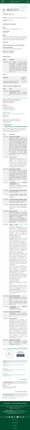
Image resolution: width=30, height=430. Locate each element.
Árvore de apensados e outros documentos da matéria (15, 98)
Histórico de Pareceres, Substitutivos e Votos (13, 113)
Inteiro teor (11, 71)
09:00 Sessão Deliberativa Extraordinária (18, 225)
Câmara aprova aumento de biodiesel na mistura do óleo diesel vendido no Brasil (14, 370)
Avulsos (4, 104)
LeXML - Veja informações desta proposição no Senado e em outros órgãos (13, 397)
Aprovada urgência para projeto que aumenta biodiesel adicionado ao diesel (14, 375)
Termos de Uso (15, 422)
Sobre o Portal (15, 419)
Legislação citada (6, 112)
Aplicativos (15, 425)
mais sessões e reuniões (21, 391)
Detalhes (10, 388)
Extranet (15, 428)
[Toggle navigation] (2, 1)
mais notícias (23, 379)
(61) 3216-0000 (18, 411)
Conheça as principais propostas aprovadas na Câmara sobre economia (13, 365)
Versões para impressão (22, 6)
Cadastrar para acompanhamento (15, 126)
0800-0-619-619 (16, 410)
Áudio (5, 388)
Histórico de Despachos (8, 110)
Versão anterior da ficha (23, 8)
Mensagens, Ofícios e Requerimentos (11, 119)
